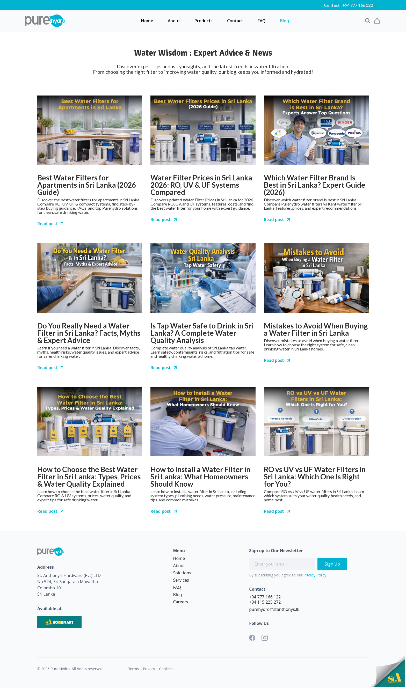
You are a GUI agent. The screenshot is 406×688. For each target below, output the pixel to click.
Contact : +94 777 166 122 (348, 5)
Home (147, 21)
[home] (45, 20)
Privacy (149, 668)
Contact (235, 21)
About (174, 21)
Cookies (165, 668)
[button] (377, 20)
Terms (133, 668)
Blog (284, 21)
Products (203, 21)
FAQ (261, 21)
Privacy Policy (314, 575)
